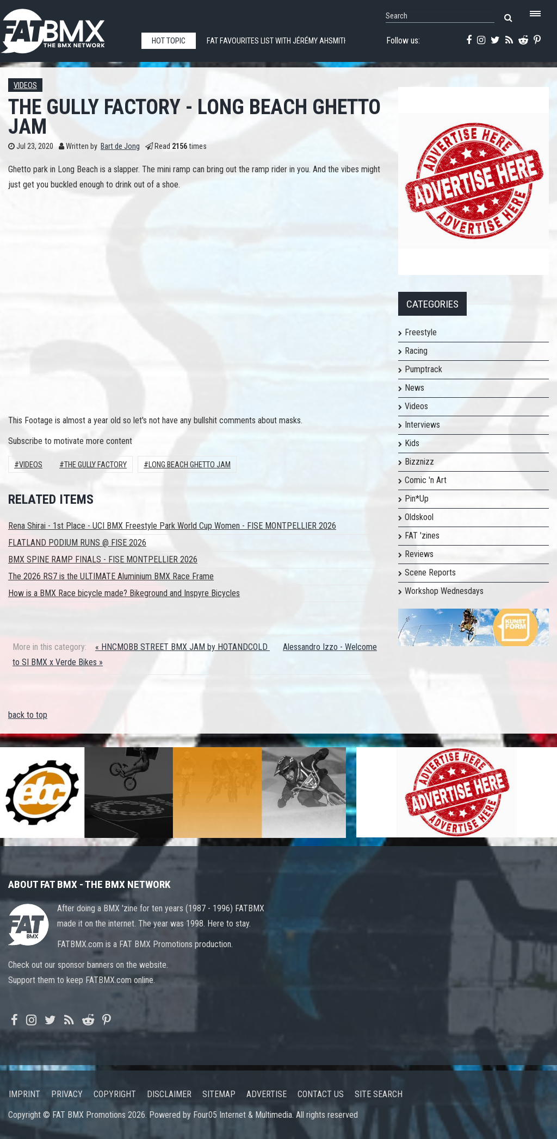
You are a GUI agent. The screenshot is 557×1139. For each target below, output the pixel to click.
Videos (25, 85)
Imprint (24, 1094)
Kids (412, 443)
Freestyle (421, 332)
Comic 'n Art (426, 480)
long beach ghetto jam (189, 465)
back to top (27, 715)
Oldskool (419, 517)
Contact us (321, 1094)
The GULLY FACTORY (95, 465)
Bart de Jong (120, 146)
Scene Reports (430, 572)
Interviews (422, 425)
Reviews (419, 554)
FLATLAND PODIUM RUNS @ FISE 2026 (77, 542)
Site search (379, 1094)
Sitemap (219, 1094)
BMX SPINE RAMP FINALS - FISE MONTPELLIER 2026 (102, 559)
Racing (416, 351)
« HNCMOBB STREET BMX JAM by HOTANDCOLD (182, 647)
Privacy (67, 1094)
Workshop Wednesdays (444, 591)
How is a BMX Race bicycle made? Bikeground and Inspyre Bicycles (124, 593)
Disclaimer (169, 1094)
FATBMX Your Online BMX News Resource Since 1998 (65, 28)
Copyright (115, 1094)
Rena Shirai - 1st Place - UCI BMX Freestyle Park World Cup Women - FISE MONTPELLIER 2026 (172, 526)
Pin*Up (417, 498)
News (414, 388)
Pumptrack (423, 369)
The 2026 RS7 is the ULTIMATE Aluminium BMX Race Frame (111, 576)
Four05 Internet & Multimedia (242, 1115)
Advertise (266, 1094)
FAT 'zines (422, 535)
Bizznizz (419, 461)
